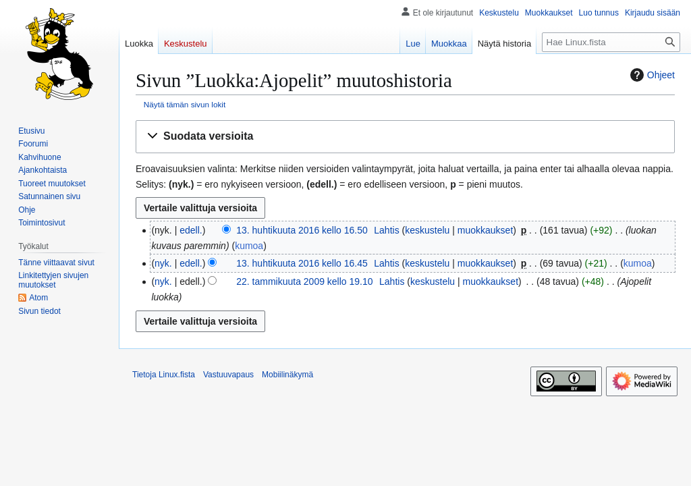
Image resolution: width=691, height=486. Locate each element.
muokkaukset (485, 230)
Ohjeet (651, 75)
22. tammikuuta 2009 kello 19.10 (304, 281)
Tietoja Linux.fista (163, 374)
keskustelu (427, 230)
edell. (190, 230)
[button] (405, 137)
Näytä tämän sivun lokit (184, 104)
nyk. (163, 263)
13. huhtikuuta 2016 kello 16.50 (302, 230)
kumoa (249, 245)
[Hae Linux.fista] (611, 42)
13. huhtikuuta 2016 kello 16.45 (302, 263)
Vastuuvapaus (228, 374)
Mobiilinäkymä (287, 374)
